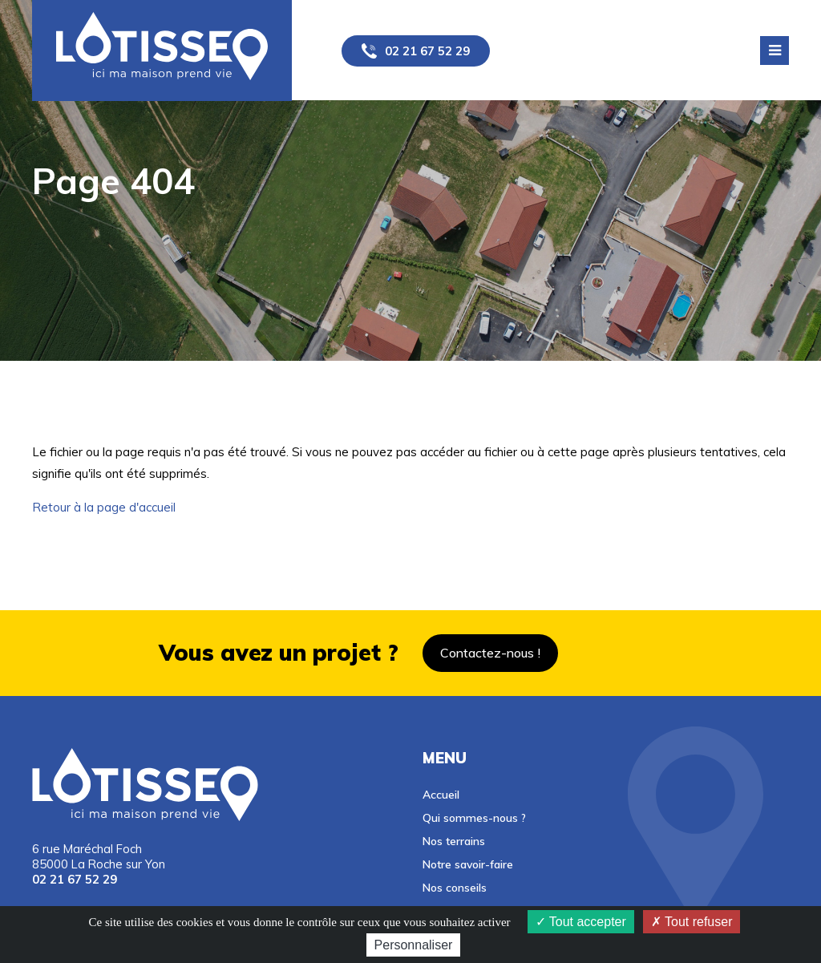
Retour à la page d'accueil (104, 507)
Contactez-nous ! (490, 653)
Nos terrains (454, 841)
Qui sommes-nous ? (474, 817)
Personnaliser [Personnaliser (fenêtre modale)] (413, 945)
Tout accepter (581, 922)
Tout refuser (692, 922)
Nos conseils (455, 887)
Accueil (441, 794)
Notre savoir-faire (468, 864)
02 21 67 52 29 (427, 51)
